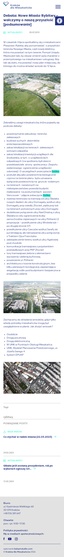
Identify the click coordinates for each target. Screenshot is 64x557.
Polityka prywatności (15, 530)
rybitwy (8, 417)
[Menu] (58, 6)
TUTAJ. (55, 171)
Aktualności (13, 33)
